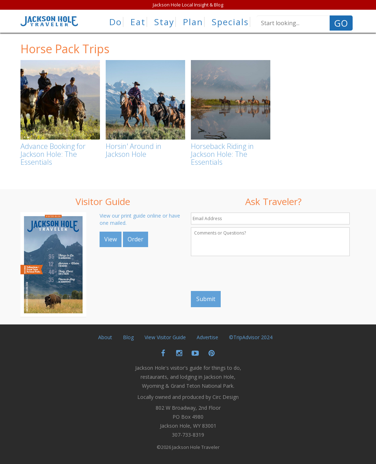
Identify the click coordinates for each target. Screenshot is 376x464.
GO (341, 23)
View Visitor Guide (165, 337)
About (105, 337)
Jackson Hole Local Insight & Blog (188, 4)
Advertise (207, 337)
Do (115, 22)
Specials (230, 22)
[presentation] (245, 273)
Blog (128, 337)
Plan (193, 22)
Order (135, 239)
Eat (138, 22)
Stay (164, 22)
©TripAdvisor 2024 (250, 337)
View (110, 239)
